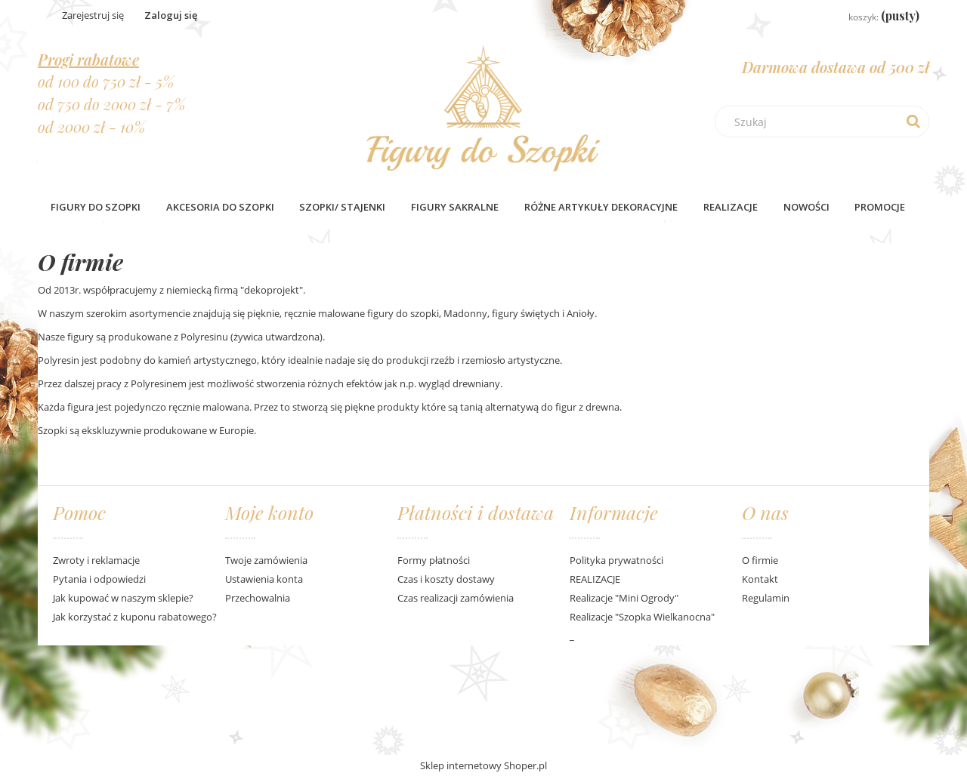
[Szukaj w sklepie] (825, 121)
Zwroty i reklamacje (96, 560)
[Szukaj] (913, 121)
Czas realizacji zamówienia (455, 598)
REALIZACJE (595, 579)
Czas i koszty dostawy (446, 579)
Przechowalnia (257, 598)
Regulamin (765, 598)
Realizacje (730, 207)
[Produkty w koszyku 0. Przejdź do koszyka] (872, 16)
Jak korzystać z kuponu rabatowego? (135, 617)
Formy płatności (433, 560)
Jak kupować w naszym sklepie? (123, 598)
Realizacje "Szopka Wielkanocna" (642, 617)
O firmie (760, 560)
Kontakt (760, 579)
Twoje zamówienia (266, 560)
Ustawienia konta (264, 579)
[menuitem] (95, 206)
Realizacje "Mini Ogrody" (624, 598)
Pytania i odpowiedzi (99, 579)
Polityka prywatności (616, 560)
